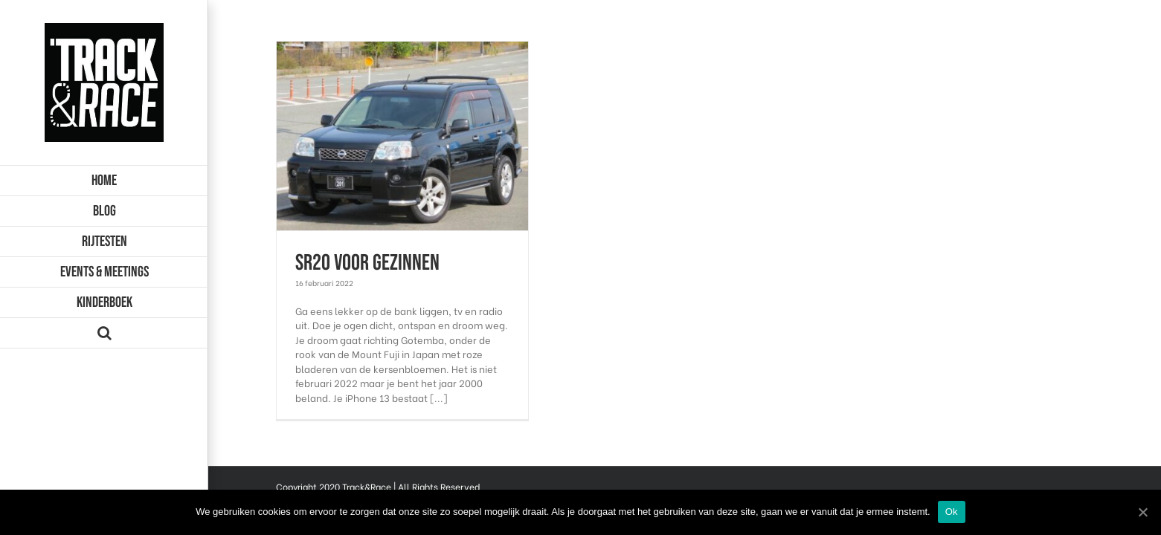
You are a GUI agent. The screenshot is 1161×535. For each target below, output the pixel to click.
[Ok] (1142, 512)
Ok (951, 511)
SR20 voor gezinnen (367, 263)
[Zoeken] (104, 333)
